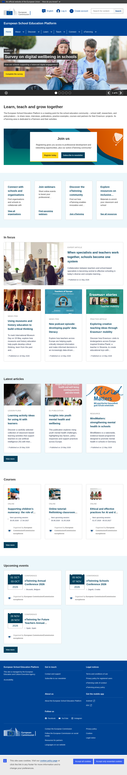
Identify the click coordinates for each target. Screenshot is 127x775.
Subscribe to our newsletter (55, 678)
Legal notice (90, 738)
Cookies (89, 733)
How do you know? (51, 2)
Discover (32, 32)
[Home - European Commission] (22, 732)
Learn (45, 32)
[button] (47, 11)
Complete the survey (14, 74)
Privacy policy (91, 729)
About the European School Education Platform (63, 701)
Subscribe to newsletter (73, 155)
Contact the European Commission (58, 729)
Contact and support (53, 674)
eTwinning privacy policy (95, 687)
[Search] (118, 11)
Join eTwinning (77, 214)
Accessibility (8, 680)
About (17, 32)
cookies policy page (48, 761)
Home (8, 32)
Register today (50, 155)
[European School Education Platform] (19, 12)
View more (10, 459)
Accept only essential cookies (109, 761)
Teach (58, 32)
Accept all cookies (83, 761)
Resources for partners (54, 740)
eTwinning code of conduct (96, 683)
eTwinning (88, 32)
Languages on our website (55, 745)
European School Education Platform (21, 667)
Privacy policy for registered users (99, 678)
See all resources (108, 214)
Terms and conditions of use (97, 674)
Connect (72, 32)
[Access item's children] (24, 32)
